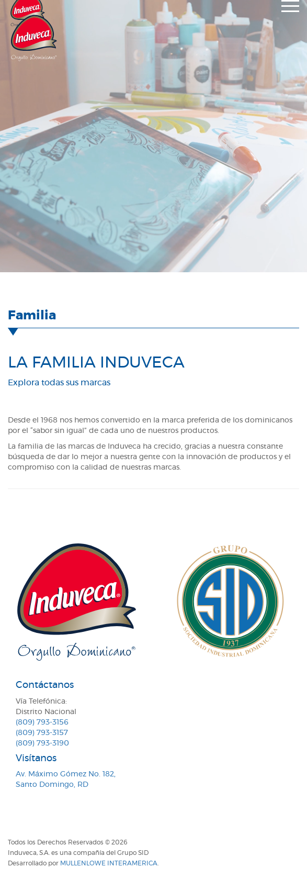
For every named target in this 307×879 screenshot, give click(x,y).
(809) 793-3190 (42, 743)
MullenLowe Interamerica (108, 863)
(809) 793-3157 (42, 733)
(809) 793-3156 (42, 722)
